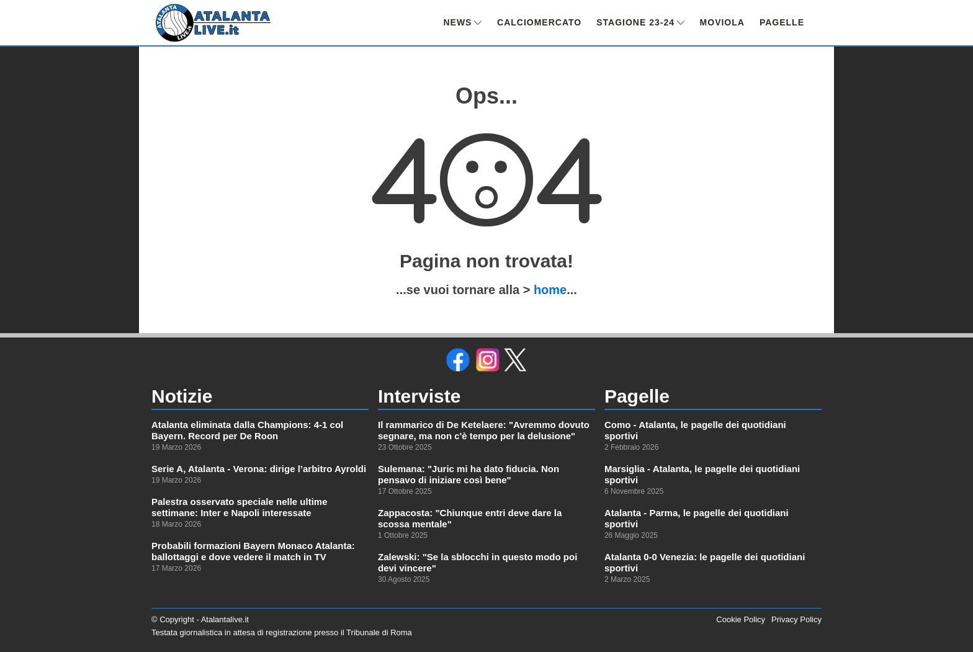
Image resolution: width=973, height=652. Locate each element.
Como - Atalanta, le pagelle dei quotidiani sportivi (695, 430)
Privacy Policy (796, 619)
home (550, 290)
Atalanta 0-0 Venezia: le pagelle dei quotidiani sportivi (704, 562)
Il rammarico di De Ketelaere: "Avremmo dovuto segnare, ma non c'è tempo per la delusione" (484, 430)
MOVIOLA (722, 22)
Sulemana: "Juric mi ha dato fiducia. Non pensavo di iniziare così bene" (468, 474)
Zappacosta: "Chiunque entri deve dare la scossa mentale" (470, 518)
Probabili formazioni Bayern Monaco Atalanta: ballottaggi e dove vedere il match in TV (253, 551)
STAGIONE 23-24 (640, 22)
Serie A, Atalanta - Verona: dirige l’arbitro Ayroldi (258, 468)
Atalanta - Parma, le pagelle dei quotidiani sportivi (696, 518)
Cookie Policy (740, 619)
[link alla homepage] (213, 22)
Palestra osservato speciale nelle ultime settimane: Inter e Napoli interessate (239, 507)
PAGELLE (782, 22)
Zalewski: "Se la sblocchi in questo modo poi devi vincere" (477, 562)
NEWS (462, 22)
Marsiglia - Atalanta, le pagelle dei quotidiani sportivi (702, 474)
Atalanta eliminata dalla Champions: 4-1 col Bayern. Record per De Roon (247, 430)
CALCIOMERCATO (539, 22)
